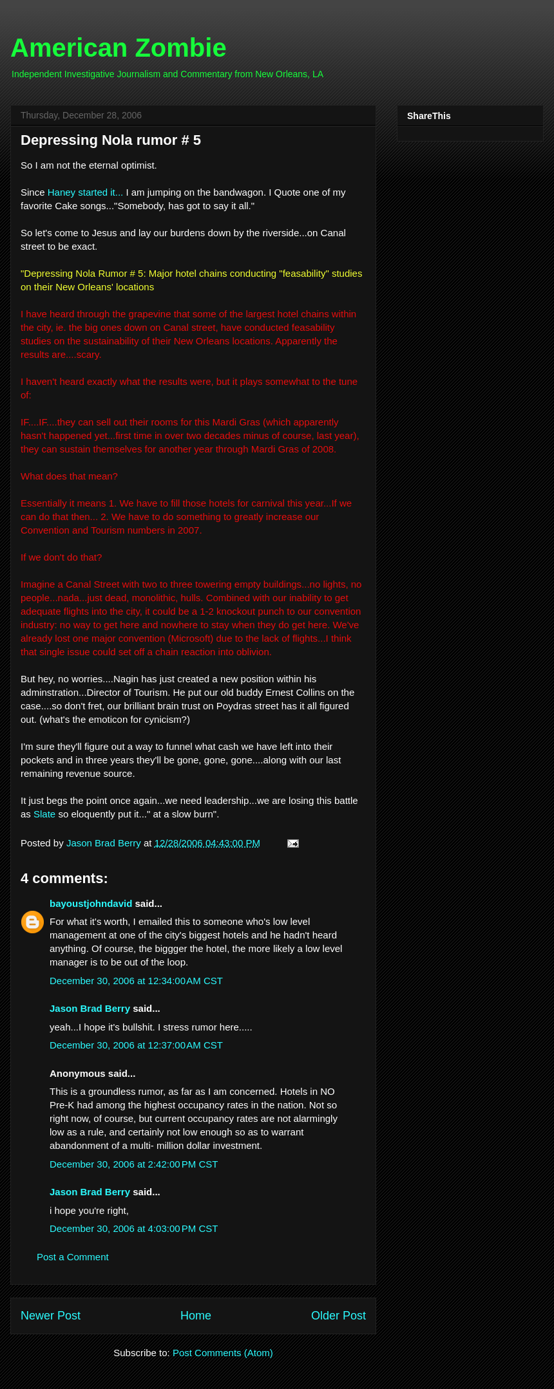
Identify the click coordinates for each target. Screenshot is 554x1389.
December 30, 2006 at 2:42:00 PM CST (134, 1164)
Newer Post (51, 1315)
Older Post (338, 1315)
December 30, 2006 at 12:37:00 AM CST (136, 1044)
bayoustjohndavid (91, 903)
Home (195, 1315)
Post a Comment (73, 1256)
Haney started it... (86, 192)
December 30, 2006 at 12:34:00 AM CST (136, 980)
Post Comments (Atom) (223, 1352)
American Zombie (118, 47)
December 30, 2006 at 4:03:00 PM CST (134, 1228)
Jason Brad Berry (90, 1008)
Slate (44, 813)
